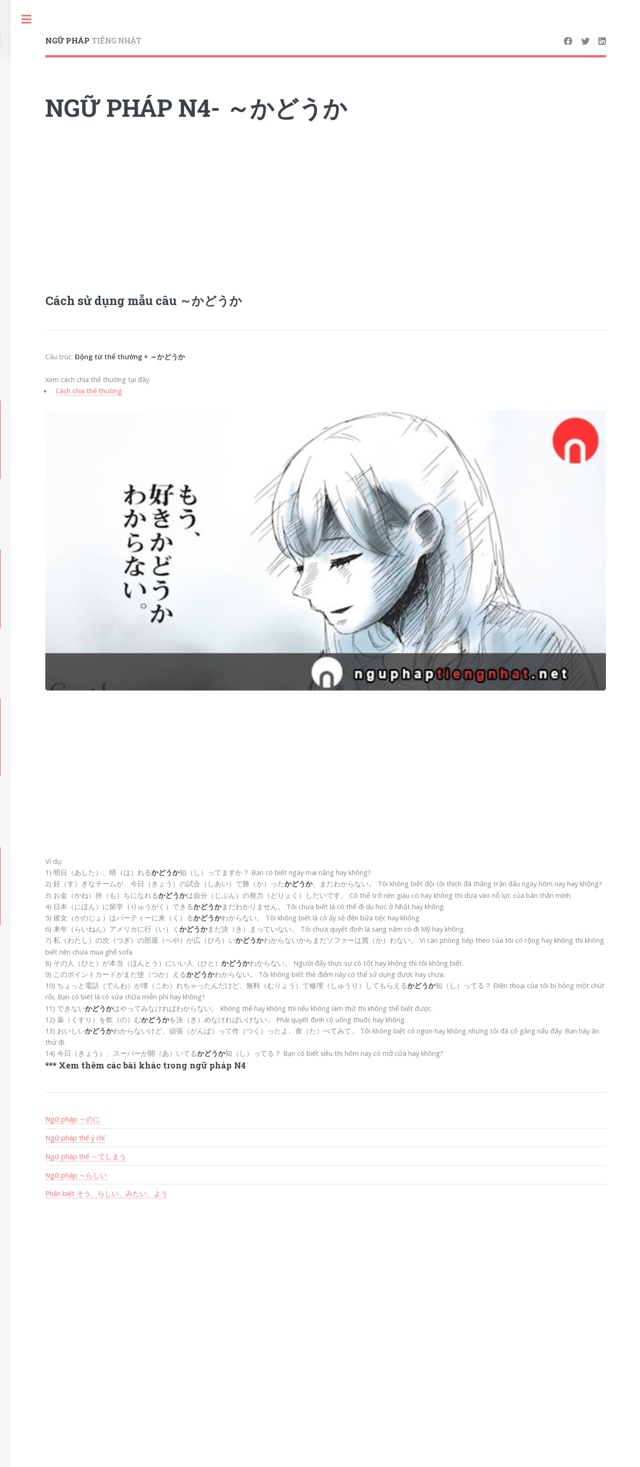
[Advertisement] (325, 212)
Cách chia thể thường (89, 390)
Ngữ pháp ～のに (72, 1119)
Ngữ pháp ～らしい (76, 1175)
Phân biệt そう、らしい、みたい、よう (106, 1193)
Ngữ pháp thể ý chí (75, 1137)
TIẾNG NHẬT (93, 40)
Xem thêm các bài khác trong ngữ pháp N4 (152, 1065)
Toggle (26, 19)
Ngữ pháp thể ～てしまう (85, 1156)
